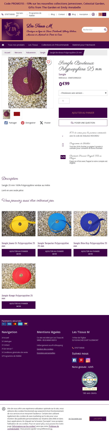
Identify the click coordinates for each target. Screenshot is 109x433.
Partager (11, 122)
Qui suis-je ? (7, 348)
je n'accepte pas (75, 418)
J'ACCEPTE (98, 418)
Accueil (7, 52)
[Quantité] (64, 101)
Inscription (83, 14)
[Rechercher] (105, 29)
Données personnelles (46, 353)
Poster (45, 122)
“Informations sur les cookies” (24, 426)
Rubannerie (31, 52)
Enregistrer (28, 122)
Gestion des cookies (45, 349)
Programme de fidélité (11, 356)
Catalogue (6, 341)
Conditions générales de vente (15, 352)
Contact (61, 14)
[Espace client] (93, 14)
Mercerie (18, 52)
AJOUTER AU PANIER (83, 112)
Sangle (42, 52)
